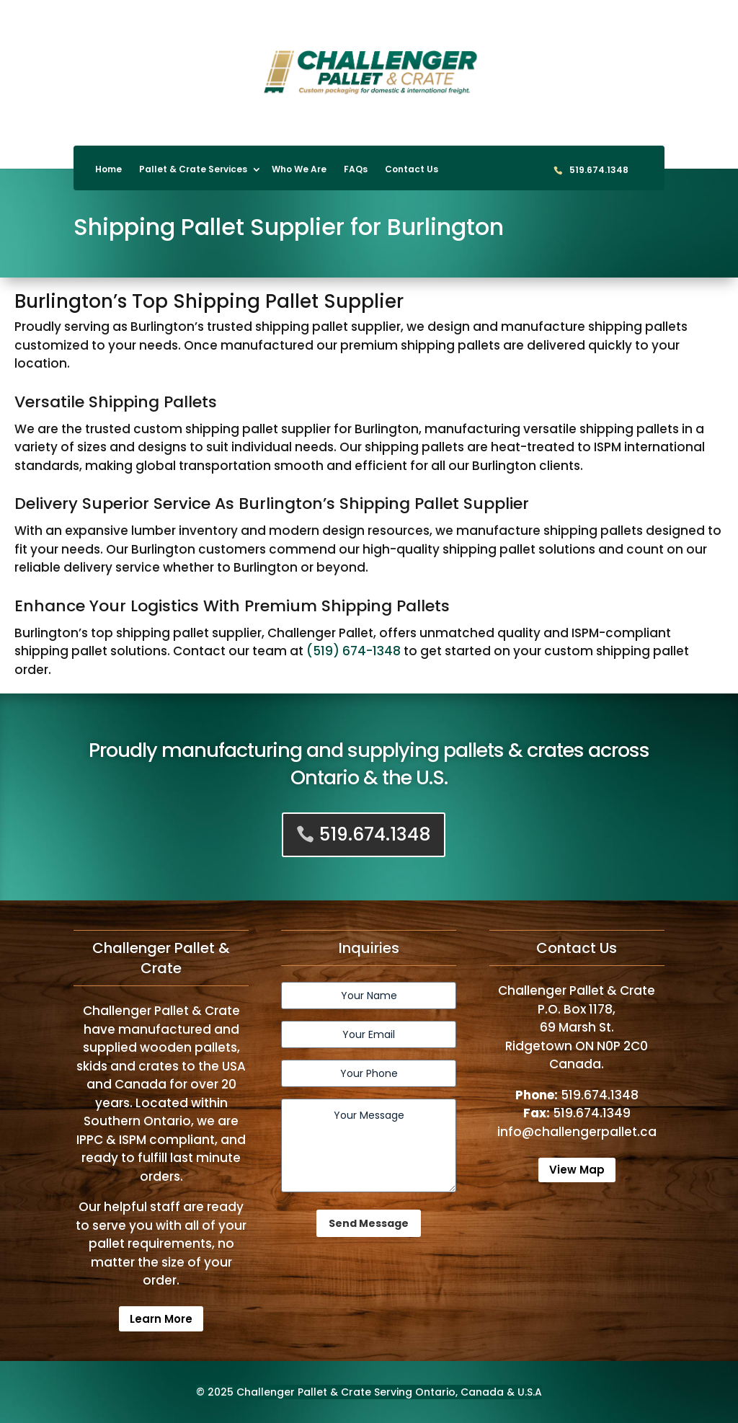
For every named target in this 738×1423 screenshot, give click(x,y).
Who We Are (299, 170)
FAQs (356, 170)
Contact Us (411, 170)
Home (108, 170)
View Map (577, 1169)
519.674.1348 (598, 170)
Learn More (161, 1318)
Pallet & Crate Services (193, 170)
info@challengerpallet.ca (577, 1131)
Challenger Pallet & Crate (303, 1392)
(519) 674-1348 (353, 651)
